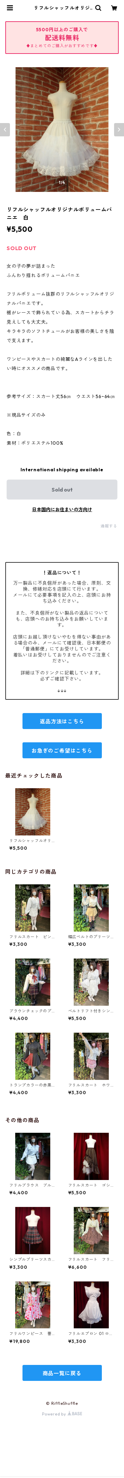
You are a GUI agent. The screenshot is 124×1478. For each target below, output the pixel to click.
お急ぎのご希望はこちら (62, 750)
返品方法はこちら (62, 721)
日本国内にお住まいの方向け (62, 510)
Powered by (62, 1413)
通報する (109, 525)
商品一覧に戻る (62, 1373)
